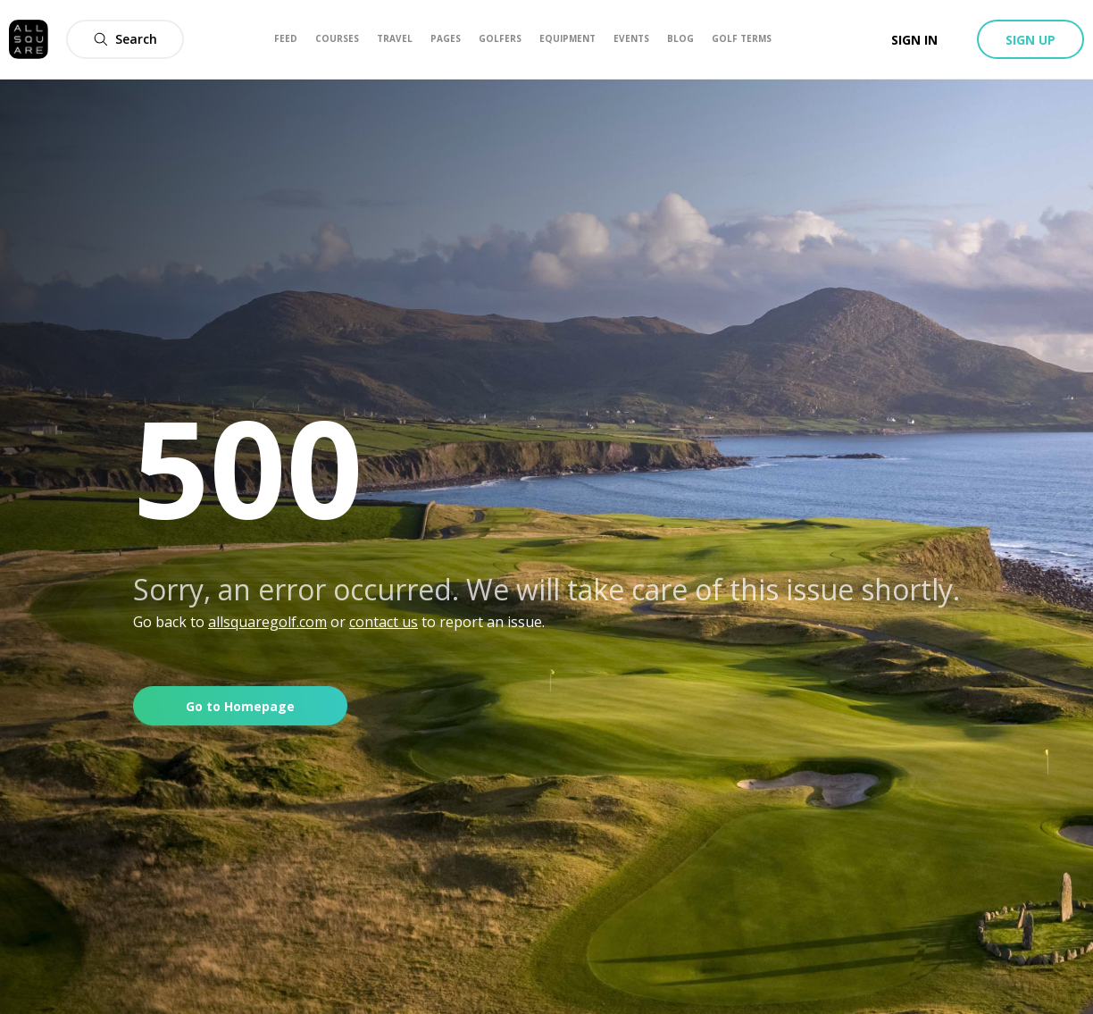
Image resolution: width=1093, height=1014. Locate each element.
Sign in (914, 39)
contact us (383, 622)
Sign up (1030, 39)
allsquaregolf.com (267, 622)
